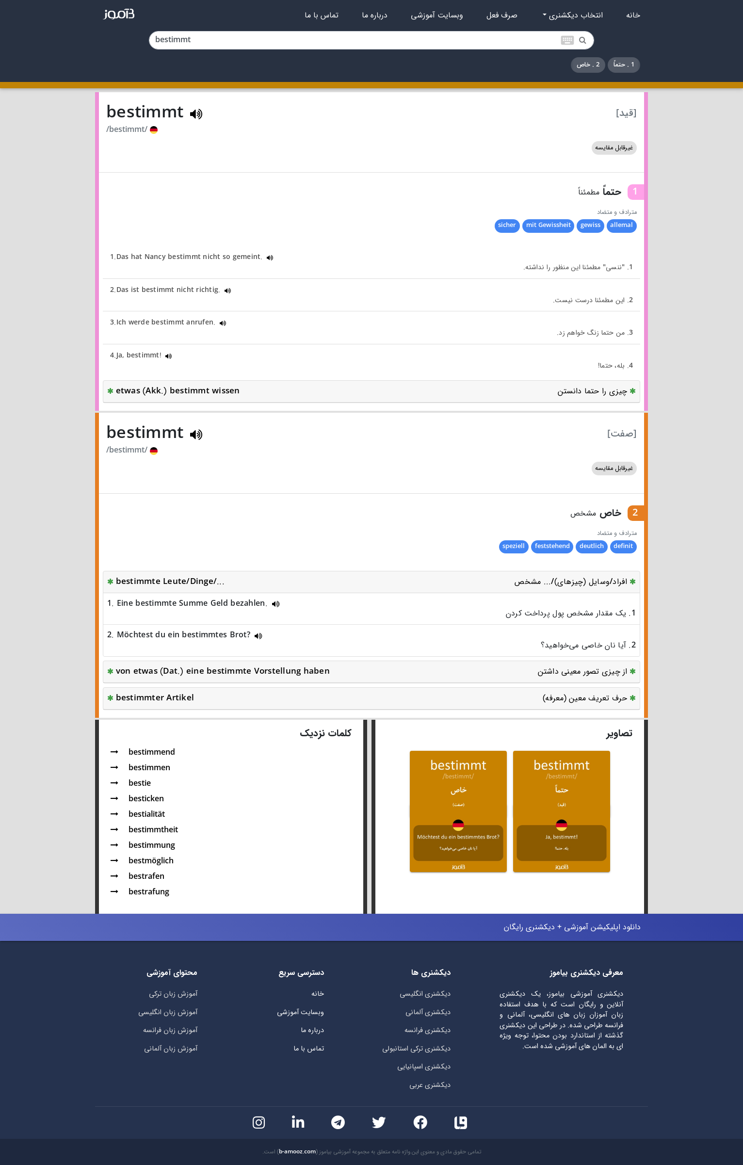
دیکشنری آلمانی (428, 1012)
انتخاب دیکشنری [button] (575, 15)
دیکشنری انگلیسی (425, 994)
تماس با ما (322, 15)
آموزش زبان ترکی (173, 994)
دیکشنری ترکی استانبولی (416, 1048)
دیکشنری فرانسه (427, 1030)
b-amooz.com (297, 1152)
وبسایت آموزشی (437, 15)
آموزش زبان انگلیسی (167, 1012)
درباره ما (375, 15)
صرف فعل (501, 15)
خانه (633, 15)
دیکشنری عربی (430, 1085)
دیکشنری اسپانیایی (424, 1066)
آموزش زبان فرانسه (170, 1030)
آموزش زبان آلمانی (170, 1048)
